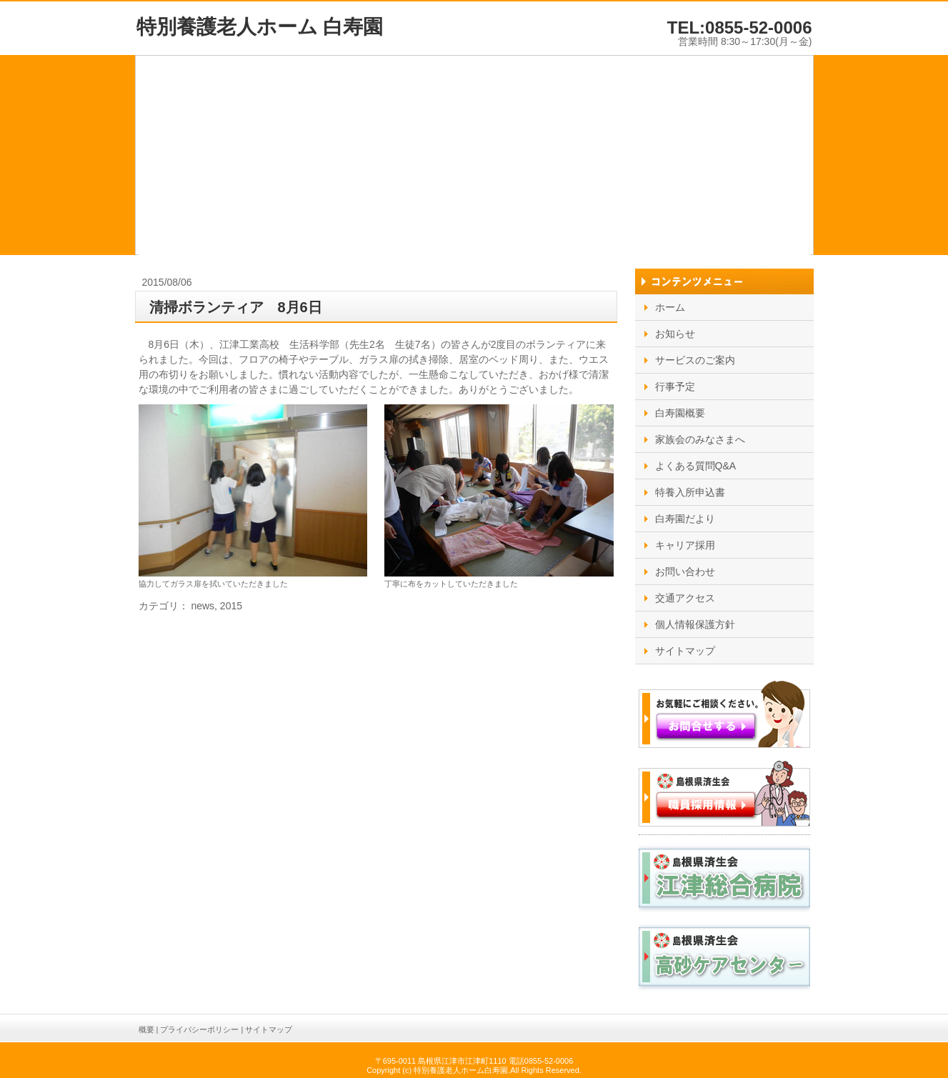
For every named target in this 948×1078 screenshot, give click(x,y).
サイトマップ (268, 1029)
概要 (146, 1029)
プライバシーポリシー (199, 1029)
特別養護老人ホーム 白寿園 (260, 27)
